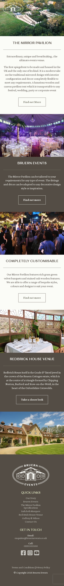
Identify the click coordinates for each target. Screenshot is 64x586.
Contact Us (31, 521)
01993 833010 (31, 546)
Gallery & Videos (31, 518)
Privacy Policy (43, 567)
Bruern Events (30, 501)
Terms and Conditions (23, 567)
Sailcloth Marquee (30, 511)
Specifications (31, 507)
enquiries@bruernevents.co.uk (31, 538)
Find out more (32, 199)
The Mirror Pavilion (31, 505)
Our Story (31, 498)
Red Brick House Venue (31, 514)
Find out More (32, 102)
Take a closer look (32, 399)
